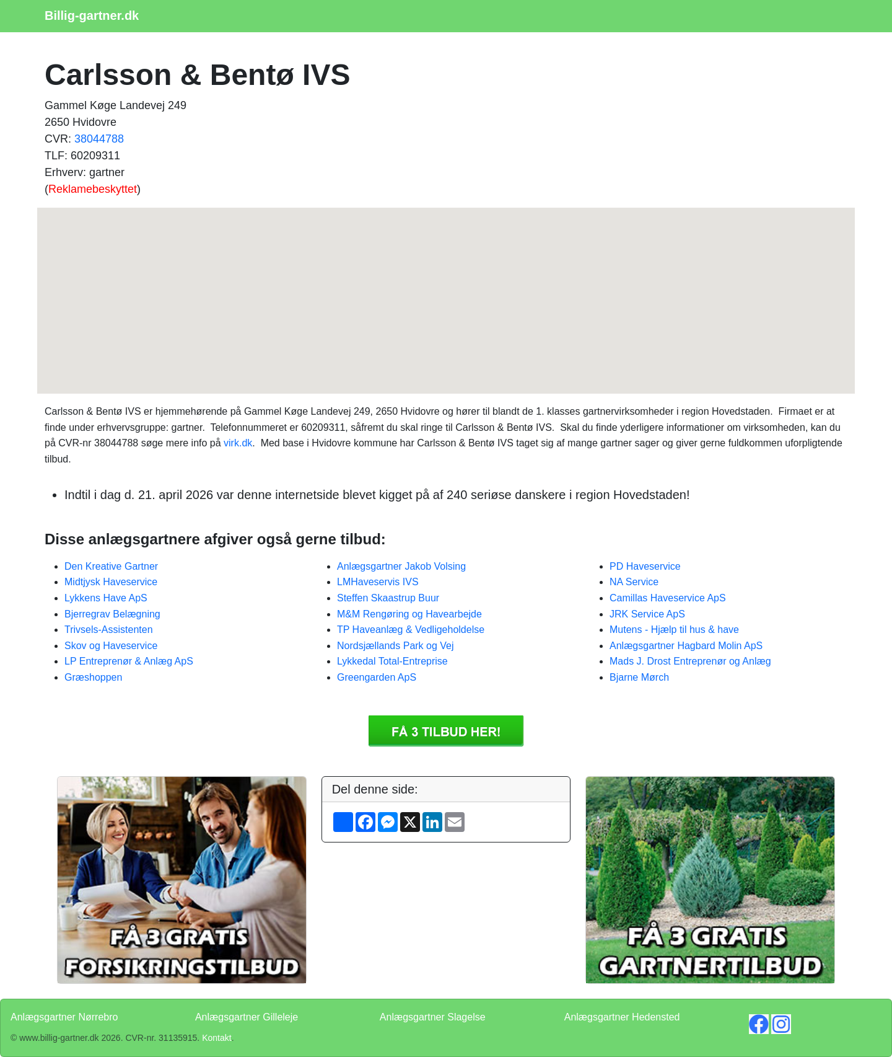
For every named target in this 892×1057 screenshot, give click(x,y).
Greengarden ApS (376, 677)
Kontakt (216, 1038)
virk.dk (238, 443)
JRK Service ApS (647, 614)
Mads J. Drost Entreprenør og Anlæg (690, 661)
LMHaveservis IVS (378, 582)
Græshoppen (93, 677)
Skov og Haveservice (110, 645)
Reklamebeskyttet (92, 189)
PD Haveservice (645, 566)
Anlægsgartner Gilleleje (246, 1017)
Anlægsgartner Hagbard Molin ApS (686, 645)
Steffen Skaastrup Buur (388, 598)
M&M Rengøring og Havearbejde (409, 614)
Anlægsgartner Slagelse (433, 1017)
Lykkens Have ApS (105, 598)
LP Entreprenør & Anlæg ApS (128, 661)
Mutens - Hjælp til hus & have (674, 629)
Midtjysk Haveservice (110, 582)
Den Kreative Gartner (111, 566)
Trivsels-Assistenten (108, 629)
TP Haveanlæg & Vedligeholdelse (410, 629)
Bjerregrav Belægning (112, 614)
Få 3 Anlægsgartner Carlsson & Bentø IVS (446, 730)
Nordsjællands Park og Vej (395, 645)
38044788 (99, 139)
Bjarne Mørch (639, 677)
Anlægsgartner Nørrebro (64, 1017)
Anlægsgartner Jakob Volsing (401, 566)
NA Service (634, 582)
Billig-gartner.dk (92, 15)
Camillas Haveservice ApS (668, 598)
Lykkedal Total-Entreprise (392, 661)
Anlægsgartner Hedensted (622, 1017)
